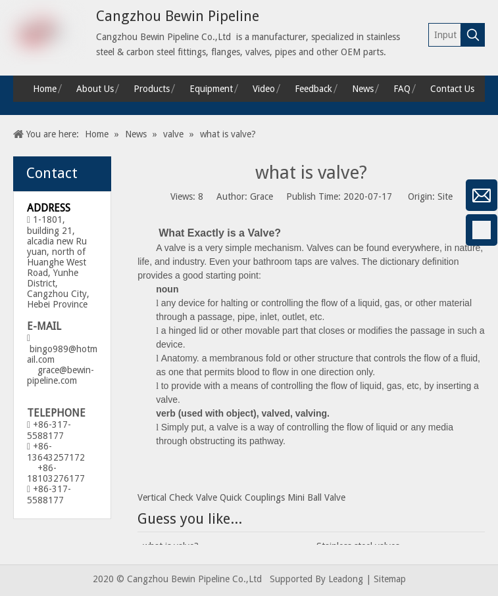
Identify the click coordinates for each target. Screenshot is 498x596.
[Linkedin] (16, 299)
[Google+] (16, 265)
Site (445, 196)
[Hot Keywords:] (473, 35)
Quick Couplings (252, 497)
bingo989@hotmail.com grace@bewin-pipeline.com (62, 365)
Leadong (345, 579)
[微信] (16, 195)
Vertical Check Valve (177, 497)
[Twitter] (16, 334)
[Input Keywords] (444, 35)
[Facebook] (16, 230)
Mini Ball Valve (316, 497)
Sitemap (390, 579)
